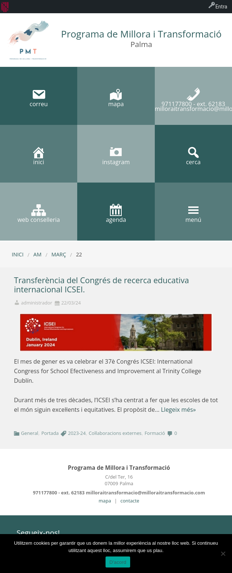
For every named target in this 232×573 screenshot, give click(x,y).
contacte (130, 500)
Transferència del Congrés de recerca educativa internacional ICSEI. (101, 285)
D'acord (117, 562)
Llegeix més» (178, 410)
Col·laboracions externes (115, 433)
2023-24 (77, 433)
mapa (105, 500)
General (29, 433)
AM (37, 254)
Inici (18, 254)
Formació (154, 433)
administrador (36, 302)
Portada (49, 433)
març (58, 254)
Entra (221, 7)
